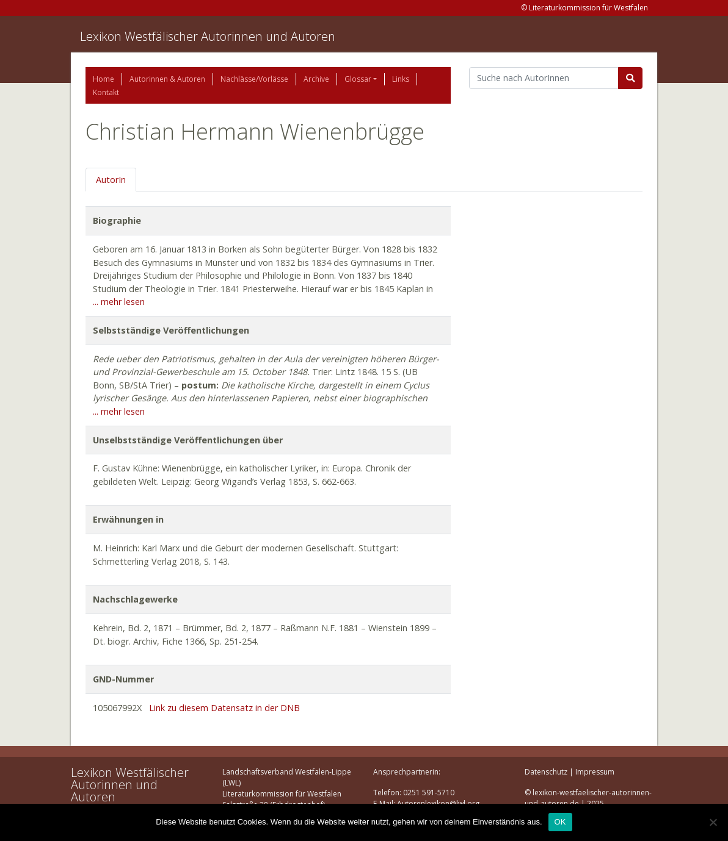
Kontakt (106, 92)
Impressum (594, 772)
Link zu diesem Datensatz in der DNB (224, 708)
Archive (316, 79)
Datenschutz (546, 772)
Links (400, 79)
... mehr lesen (119, 301)
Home (103, 79)
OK (560, 821)
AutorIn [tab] (111, 179)
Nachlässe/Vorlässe (254, 79)
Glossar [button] (357, 79)
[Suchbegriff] (544, 78)
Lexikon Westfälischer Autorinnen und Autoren (207, 36)
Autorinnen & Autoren (167, 79)
